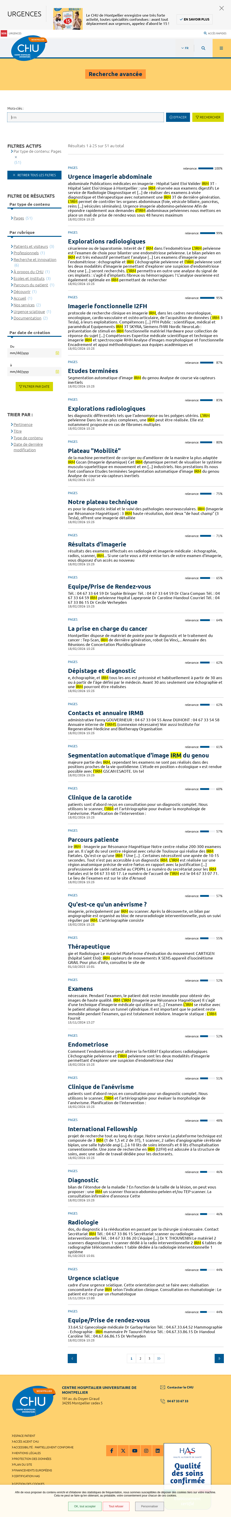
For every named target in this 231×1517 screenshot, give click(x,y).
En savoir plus (196, 19)
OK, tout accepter (85, 1506)
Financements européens (33, 1470)
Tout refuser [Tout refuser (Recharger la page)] (116, 1506)
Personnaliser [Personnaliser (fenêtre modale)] (149, 1506)
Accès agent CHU (26, 1441)
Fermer (221, 8)
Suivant (219, 1358)
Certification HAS (27, 1476)
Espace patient (24, 1435)
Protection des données (32, 1458)
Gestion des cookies (29, 1483)
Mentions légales (27, 1453)
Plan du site (23, 1464)
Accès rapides (215, 33)
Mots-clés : (15, 108)
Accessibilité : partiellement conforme (43, 1447)
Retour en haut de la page (219, 1375)
